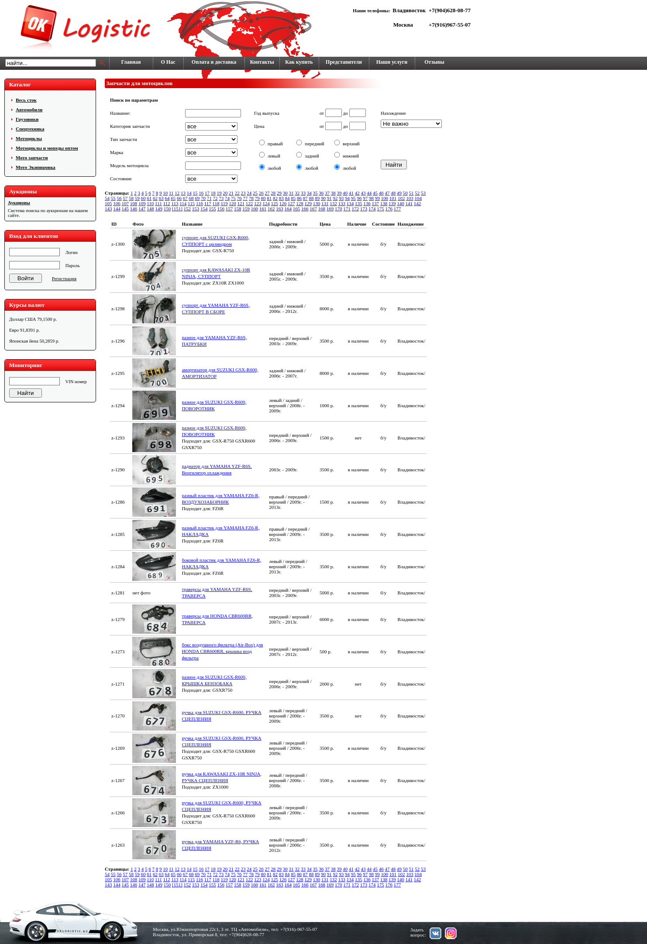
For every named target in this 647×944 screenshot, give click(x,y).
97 (365, 198)
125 (275, 203)
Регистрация (64, 278)
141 (409, 203)
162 (271, 208)
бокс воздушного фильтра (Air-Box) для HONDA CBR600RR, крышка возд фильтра (222, 651)
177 (397, 208)
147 (142, 208)
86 (299, 198)
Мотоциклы (29, 138)
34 (309, 193)
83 (281, 198)
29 (279, 193)
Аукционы (19, 202)
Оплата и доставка (214, 62)
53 (423, 193)
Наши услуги (391, 62)
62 (155, 198)
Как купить (299, 62)
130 (316, 203)
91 (329, 198)
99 (377, 198)
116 (199, 203)
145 (125, 208)
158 (237, 208)
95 (353, 198)
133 (342, 203)
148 (150, 208)
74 (227, 198)
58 (131, 198)
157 (229, 208)
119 (223, 203)
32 (297, 193)
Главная (131, 62)
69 (197, 198)
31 (291, 193)
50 (405, 193)
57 (125, 198)
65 (173, 198)
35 (315, 193)
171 (347, 208)
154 (204, 208)
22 (237, 193)
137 (375, 203)
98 (371, 198)
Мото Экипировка (35, 167)
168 (322, 208)
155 (212, 208)
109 (142, 203)
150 (167, 208)
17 (207, 193)
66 (179, 198)
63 (161, 198)
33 (303, 193)
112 (166, 203)
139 (392, 203)
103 (409, 198)
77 (245, 198)
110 (150, 203)
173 (364, 208)
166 (305, 208)
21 (231, 193)
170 (338, 208)
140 (400, 203)
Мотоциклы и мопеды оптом (47, 148)
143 (108, 208)
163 (279, 208)
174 (372, 208)
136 (367, 203)
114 (182, 203)
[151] (177, 208)
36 (321, 193)
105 (108, 203)
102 (401, 198)
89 (317, 198)
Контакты (262, 62)
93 (341, 198)
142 (417, 203)
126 (283, 203)
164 (288, 208)
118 (216, 203)
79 (257, 198)
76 (239, 198)
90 (323, 198)
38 (333, 193)
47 (387, 193)
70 (203, 198)
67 (185, 198)
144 (116, 208)
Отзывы (434, 62)
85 (293, 198)
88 (311, 198)
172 (355, 208)
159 (246, 208)
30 (285, 193)
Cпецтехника (30, 128)
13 (183, 193)
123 (258, 203)
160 (254, 208)
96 (359, 198)
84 (287, 198)
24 (249, 193)
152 (187, 208)
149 (159, 208)
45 (375, 193)
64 (167, 198)
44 (369, 193)
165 (296, 208)
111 (158, 203)
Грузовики (27, 119)
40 (345, 193)
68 (191, 198)
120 (232, 203)
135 (358, 203)
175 (380, 208)
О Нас (168, 62)
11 (171, 193)
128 (299, 203)
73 (221, 198)
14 (189, 193)
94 (347, 198)
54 (107, 198)
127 (291, 203)
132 (333, 203)
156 (221, 208)
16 (201, 193)
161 (263, 208)
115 (191, 203)
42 (357, 193)
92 (335, 198)
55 (113, 198)
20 (225, 193)
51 (411, 193)
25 (255, 193)
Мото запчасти (32, 157)
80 (263, 198)
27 (267, 193)
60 (143, 198)
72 (215, 198)
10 (165, 193)
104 (418, 198)
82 (275, 198)
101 (393, 198)
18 (213, 193)
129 (308, 203)
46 (381, 193)
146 (134, 208)
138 (384, 203)
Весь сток (26, 100)
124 (266, 203)
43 (363, 193)
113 (174, 203)
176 (389, 208)
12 (177, 193)
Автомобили (29, 109)
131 (325, 203)
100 (385, 198)
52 (417, 193)
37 (327, 193)
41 (351, 193)
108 (134, 203)
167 (313, 208)
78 (251, 198)
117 (207, 203)
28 (273, 193)
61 (149, 198)
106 (116, 203)
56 (119, 198)
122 (249, 203)
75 (233, 198)
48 (393, 193)
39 (339, 193)
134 (350, 203)
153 (196, 208)
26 (261, 193)
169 (330, 208)
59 (137, 198)
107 (125, 203)
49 (399, 193)
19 (219, 193)
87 (305, 198)
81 (269, 198)
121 (241, 203)
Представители (344, 62)
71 (209, 198)
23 (243, 193)
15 (195, 193)
